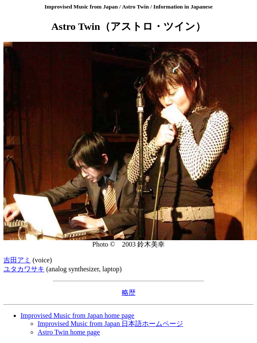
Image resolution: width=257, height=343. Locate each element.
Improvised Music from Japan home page (77, 315)
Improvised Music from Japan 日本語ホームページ (110, 323)
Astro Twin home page (69, 332)
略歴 (129, 292)
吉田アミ (17, 260)
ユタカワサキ (23, 269)
